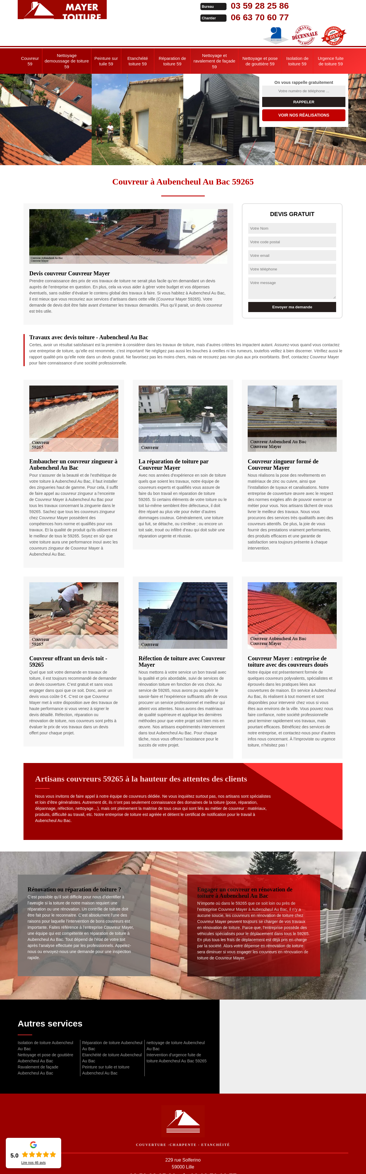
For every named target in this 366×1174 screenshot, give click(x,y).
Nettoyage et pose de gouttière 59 (260, 38)
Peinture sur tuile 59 (106, 38)
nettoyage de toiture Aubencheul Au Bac (175, 1022)
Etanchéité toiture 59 (137, 38)
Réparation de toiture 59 (172, 38)
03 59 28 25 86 (178, 5)
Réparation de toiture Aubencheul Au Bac (112, 1022)
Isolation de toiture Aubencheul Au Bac (45, 1022)
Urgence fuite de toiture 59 (331, 38)
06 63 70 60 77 (178, 17)
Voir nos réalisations (303, 92)
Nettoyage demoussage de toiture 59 (67, 38)
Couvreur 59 (30, 38)
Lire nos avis (33, 1163)
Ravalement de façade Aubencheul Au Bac (38, 1047)
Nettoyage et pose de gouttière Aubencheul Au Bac (45, 1034)
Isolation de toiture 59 (297, 38)
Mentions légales (224, 1164)
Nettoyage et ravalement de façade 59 (214, 38)
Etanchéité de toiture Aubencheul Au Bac (112, 1034)
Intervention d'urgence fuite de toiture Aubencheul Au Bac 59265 (176, 1034)
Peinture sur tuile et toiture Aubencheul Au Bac (105, 1047)
